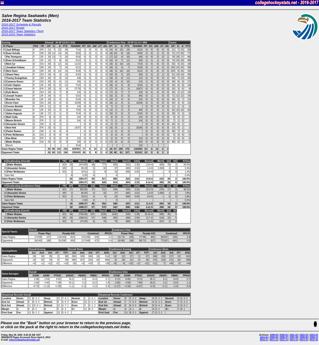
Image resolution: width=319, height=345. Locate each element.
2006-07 (284, 337)
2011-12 (274, 340)
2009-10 (314, 337)
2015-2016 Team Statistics (18, 34)
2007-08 (294, 337)
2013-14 (294, 340)
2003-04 (314, 335)
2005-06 (274, 337)
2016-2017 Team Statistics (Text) (23, 31)
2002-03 (304, 335)
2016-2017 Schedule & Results (21, 24)
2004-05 (264, 337)
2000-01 (284, 335)
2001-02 (294, 335)
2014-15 (304, 340)
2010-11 (264, 340)
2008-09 (304, 337)
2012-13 (284, 340)
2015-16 (314, 340)
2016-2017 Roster (13, 27)
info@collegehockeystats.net (24, 340)
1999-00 (274, 335)
